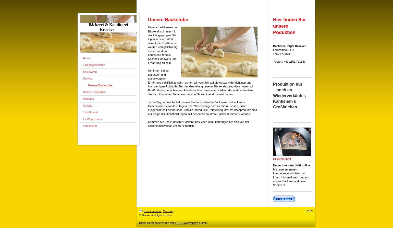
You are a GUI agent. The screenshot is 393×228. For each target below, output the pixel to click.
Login (309, 210)
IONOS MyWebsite (186, 222)
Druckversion (150, 211)
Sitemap (168, 211)
